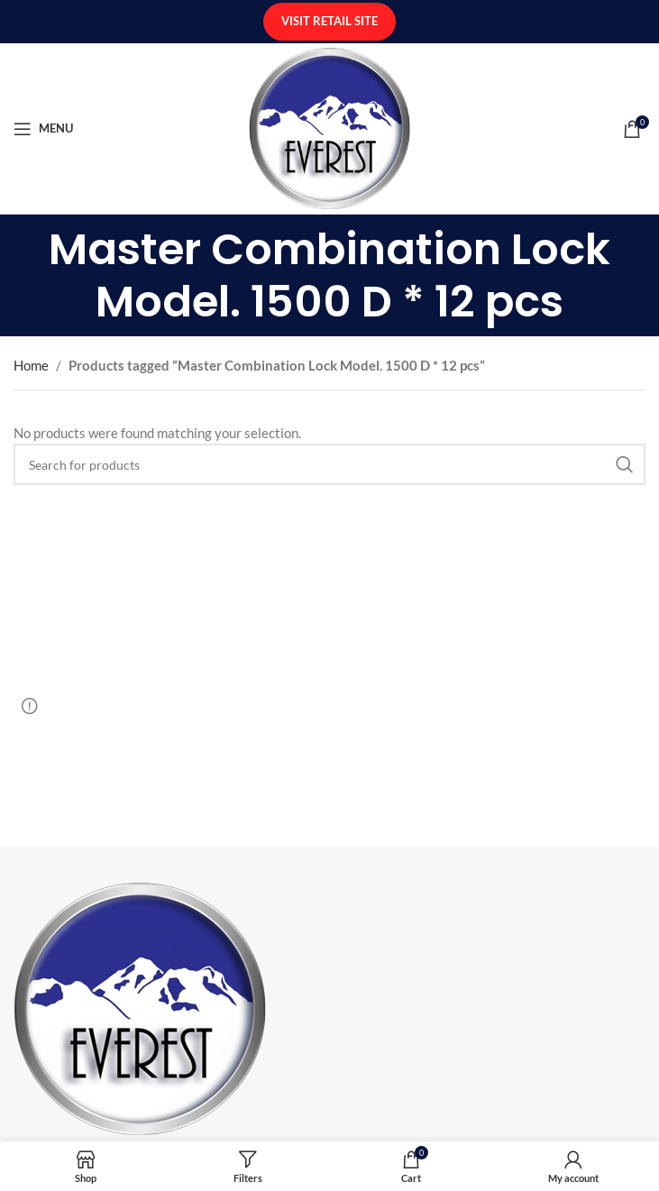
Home (31, 365)
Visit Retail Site (329, 21)
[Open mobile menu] (43, 129)
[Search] (329, 464)
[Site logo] (329, 126)
